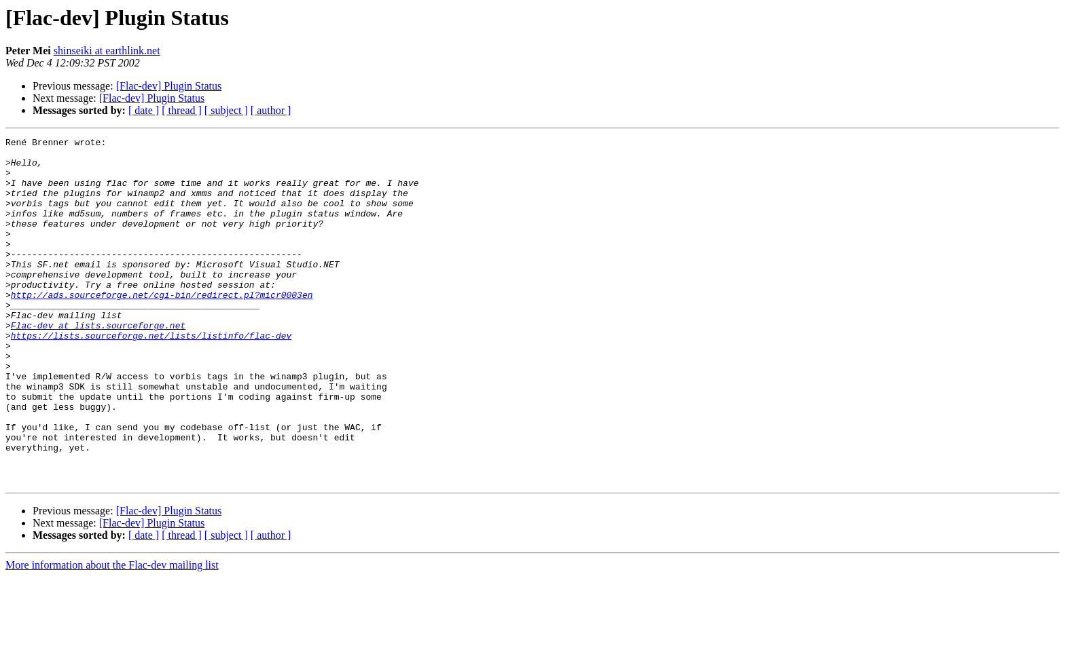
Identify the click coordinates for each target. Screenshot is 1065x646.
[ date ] (143, 110)
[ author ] (271, 110)
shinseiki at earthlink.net (107, 50)
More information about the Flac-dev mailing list (112, 634)
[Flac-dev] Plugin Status (169, 86)
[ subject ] (226, 110)
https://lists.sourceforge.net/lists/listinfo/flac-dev (151, 376)
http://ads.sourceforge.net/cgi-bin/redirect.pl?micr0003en (162, 327)
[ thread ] (182, 110)
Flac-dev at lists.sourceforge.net (98, 364)
